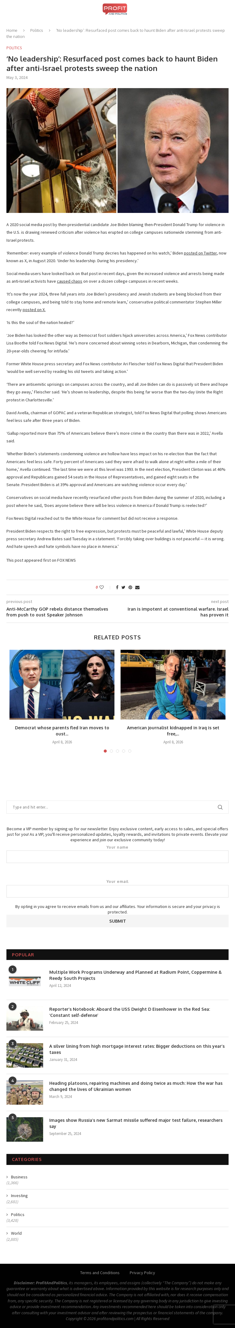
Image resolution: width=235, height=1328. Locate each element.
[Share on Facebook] (117, 587)
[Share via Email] (137, 587)
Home (11, 30)
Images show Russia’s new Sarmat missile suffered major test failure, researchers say (135, 1123)
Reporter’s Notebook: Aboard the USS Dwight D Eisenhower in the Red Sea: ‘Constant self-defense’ (129, 1012)
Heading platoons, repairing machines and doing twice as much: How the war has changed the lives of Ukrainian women (135, 1086)
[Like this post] (105, 587)
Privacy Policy (142, 1272)
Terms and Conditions (100, 1272)
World (16, 1233)
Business (19, 1177)
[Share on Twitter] (123, 587)
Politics (36, 30)
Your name (117, 854)
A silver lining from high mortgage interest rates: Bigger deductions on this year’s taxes (137, 1049)
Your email (117, 888)
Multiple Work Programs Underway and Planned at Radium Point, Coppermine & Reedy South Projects (135, 975)
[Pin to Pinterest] (130, 587)
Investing (19, 1195)
